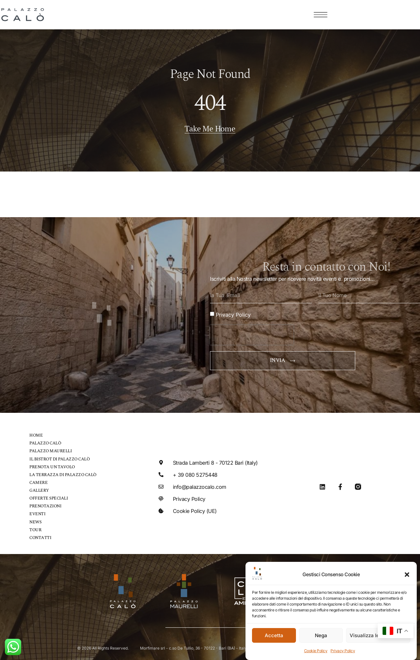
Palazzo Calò (45, 442)
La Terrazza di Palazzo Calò (62, 474)
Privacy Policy (342, 650)
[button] (407, 574)
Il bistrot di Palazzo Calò (59, 458)
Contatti (40, 536)
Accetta (274, 635)
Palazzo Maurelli (50, 450)
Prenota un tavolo (52, 466)
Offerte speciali (48, 497)
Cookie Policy (316, 650)
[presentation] (251, 334)
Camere (38, 481)
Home (36, 434)
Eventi (37, 513)
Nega (321, 635)
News (35, 521)
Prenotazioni (45, 505)
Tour (35, 528)
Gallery (39, 489)
